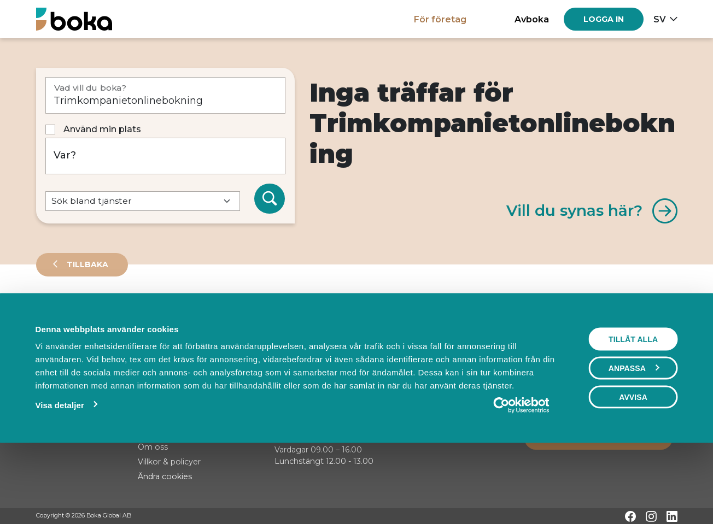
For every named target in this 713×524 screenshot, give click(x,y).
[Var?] (165, 156)
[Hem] (74, 18)
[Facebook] (630, 516)
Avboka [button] (532, 19)
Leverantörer (79, 314)
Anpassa (634, 439)
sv (659, 19)
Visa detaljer (60, 476)
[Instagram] (651, 516)
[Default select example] (142, 201)
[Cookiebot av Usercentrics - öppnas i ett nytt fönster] (521, 476)
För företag (440, 19)
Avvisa (633, 468)
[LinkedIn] (672, 516)
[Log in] (604, 19)
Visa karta (633, 351)
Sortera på (63, 350)
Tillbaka (86, 264)
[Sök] (269, 199)
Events (150, 314)
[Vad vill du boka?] (165, 95)
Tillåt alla (633, 410)
